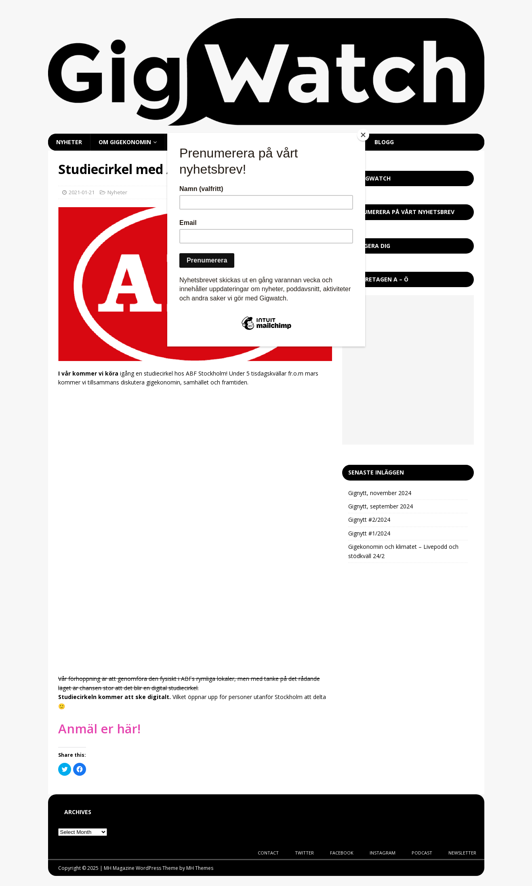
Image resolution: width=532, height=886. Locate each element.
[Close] (363, 135)
